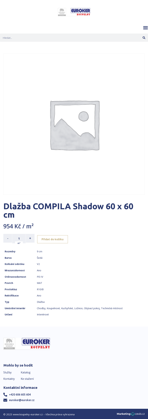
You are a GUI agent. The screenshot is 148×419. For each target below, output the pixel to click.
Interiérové (43, 313)
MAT (39, 282)
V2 (38, 263)
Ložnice (78, 307)
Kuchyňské (67, 307)
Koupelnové (53, 307)
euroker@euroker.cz (22, 399)
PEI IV (40, 275)
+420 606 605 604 (20, 393)
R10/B (40, 288)
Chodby (41, 307)
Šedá (39, 257)
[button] (145, 27)
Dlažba (41, 301)
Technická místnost (112, 307)
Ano (39, 269)
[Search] (144, 38)
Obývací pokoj (92, 307)
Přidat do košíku (54, 238)
